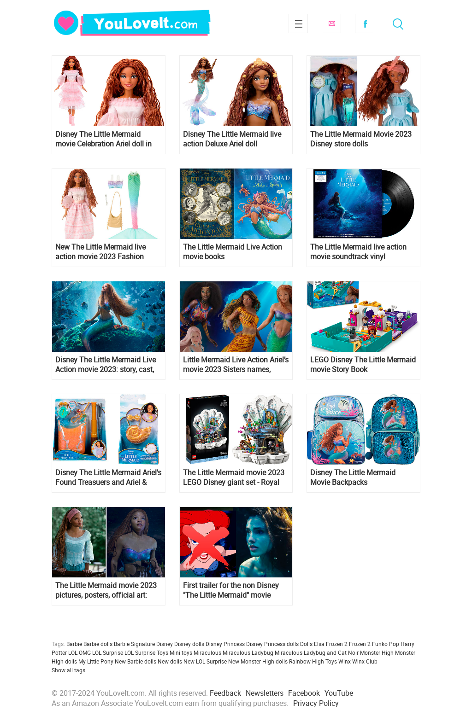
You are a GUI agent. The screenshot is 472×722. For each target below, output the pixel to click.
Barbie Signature (134, 643)
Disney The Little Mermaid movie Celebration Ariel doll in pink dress (103, 139)
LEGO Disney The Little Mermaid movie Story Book (363, 364)
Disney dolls (189, 643)
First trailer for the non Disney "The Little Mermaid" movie (231, 590)
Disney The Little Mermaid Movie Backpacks (352, 477)
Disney (164, 643)
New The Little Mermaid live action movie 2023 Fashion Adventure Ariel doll (100, 252)
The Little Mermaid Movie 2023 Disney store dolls (361, 139)
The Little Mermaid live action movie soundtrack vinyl (358, 252)
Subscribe (331, 23)
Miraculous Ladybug (248, 652)
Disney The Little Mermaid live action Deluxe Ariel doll (232, 139)
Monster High (377, 652)
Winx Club (365, 661)
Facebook (364, 23)
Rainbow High (306, 661)
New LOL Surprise (205, 661)
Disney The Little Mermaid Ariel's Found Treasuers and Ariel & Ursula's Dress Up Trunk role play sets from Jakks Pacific (108, 477)
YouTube (338, 693)
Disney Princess (225, 643)
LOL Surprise (107, 652)
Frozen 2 (360, 643)
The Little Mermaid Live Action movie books (232, 252)
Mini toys (181, 652)
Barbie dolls (97, 643)
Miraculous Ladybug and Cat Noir (317, 652)
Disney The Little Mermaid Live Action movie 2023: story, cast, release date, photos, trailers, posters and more (105, 364)
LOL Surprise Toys (146, 652)
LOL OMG (79, 652)
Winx (344, 661)
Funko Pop (385, 643)
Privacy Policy (316, 703)
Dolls (306, 643)
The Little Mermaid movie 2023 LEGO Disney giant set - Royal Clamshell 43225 (233, 477)
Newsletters (264, 693)
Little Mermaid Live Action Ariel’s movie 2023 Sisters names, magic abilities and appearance (236, 364)
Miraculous (207, 652)
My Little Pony (95, 661)
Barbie (74, 643)
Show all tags (68, 670)
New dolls (170, 661)
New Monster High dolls (258, 661)
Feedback (225, 693)
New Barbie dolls (135, 661)
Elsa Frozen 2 (331, 643)
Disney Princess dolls (272, 643)
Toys (331, 661)
